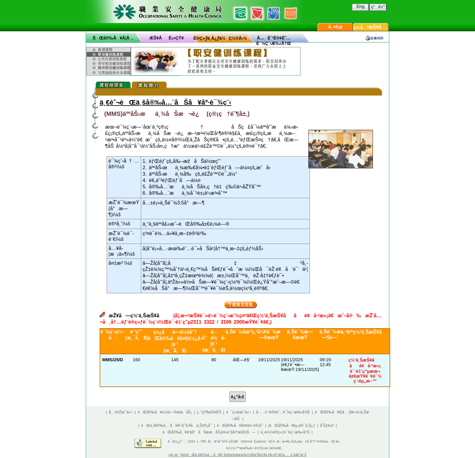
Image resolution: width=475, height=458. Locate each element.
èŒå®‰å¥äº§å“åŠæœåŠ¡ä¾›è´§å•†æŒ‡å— (208, 432)
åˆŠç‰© (327, 425)
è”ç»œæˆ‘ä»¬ (238, 412)
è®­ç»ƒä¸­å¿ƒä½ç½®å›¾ (220, 38)
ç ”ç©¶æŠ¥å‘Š (209, 412)
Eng (360, 6)
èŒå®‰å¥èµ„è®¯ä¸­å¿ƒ (292, 425)
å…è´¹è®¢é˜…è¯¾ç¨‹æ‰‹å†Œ (283, 412)
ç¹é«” (378, 6)
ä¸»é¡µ (335, 26)
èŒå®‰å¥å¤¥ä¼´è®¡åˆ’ (240, 425)
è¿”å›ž (237, 396)
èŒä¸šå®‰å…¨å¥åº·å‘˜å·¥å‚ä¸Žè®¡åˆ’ (176, 425)
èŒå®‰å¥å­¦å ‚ (113, 37)
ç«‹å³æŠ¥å (371, 27)
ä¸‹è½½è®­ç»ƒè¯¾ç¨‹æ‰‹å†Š (285, 432)
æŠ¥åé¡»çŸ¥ (166, 37)
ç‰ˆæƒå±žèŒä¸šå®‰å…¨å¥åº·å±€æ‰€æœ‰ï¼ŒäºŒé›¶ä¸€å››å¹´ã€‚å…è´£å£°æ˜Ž (237, 454)
